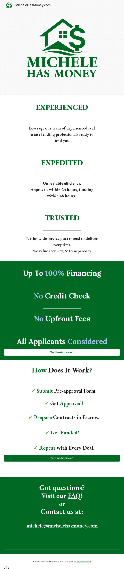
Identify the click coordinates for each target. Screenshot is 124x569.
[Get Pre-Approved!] (62, 352)
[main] (62, 107)
